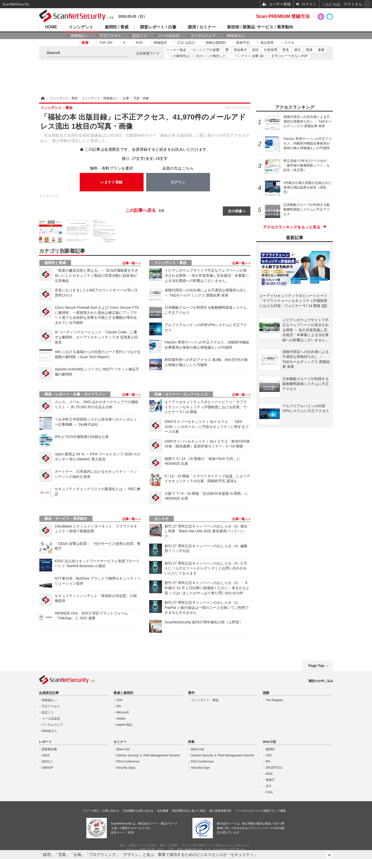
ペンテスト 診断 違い (250, 56)
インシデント (81, 27)
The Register (274, 700)
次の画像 (235, 211)
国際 (266, 693)
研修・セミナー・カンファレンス (181, 394)
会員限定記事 (49, 693)
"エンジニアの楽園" (205, 50)
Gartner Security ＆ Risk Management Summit (148, 755)
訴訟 (255, 50)
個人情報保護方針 (220, 810)
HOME (51, 27)
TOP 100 (105, 43)
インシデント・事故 (170, 263)
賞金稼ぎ (240, 50)
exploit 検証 (124, 724)
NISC (269, 774)
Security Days (126, 767)
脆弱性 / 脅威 (117, 27)
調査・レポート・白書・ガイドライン (74, 394)
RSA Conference (128, 761)
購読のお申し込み (321, 681)
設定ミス (139, 36)
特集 (191, 742)
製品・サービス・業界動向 (65, 518)
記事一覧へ (131, 263)
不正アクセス (110, 36)
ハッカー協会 (176, 50)
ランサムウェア (203, 36)
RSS (139, 43)
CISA (269, 792)
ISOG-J (47, 761)
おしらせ (161, 518)
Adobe (121, 718)
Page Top (316, 666)
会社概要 (162, 810)
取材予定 (243, 43)
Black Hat (123, 749)
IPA (119, 706)
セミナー (120, 742)
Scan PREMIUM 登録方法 (283, 16)
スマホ (289, 43)
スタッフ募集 (277, 810)
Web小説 (269, 742)
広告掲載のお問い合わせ (138, 810)
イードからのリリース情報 (252, 810)
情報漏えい (79, 36)
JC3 (268, 786)
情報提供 (160, 43)
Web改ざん (236, 36)
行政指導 (270, 50)
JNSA (46, 755)
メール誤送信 (168, 36)
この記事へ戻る (144, 210)
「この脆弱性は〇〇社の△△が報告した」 (197, 56)
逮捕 (321, 50)
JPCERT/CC (274, 767)
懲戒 (309, 50)
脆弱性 (270, 749)
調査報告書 (49, 749)
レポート (45, 742)
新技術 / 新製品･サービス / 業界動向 (260, 27)
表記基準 (267, 43)
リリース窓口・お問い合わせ (101, 810)
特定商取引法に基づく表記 (189, 810)
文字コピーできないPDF (289, 56)
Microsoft (123, 712)
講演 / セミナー (202, 27)
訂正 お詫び (186, 43)
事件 (191, 693)
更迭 (285, 50)
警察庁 (270, 780)
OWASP (47, 767)
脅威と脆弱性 (123, 693)
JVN (119, 700)
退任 (297, 50)
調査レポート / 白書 (158, 27)
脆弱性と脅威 (55, 263)
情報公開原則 (216, 43)
